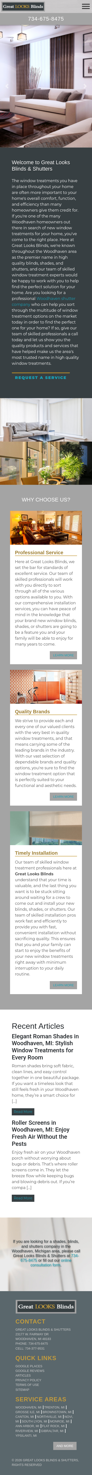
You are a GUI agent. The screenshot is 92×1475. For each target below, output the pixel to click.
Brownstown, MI (56, 1412)
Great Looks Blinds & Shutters (50, 1460)
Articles (23, 1375)
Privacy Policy (28, 1380)
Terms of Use (27, 1385)
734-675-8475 (46, 19)
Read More (23, 1112)
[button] (7, 86)
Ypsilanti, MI (26, 1435)
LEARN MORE (63, 655)
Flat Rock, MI (53, 1426)
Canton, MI (24, 1417)
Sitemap (22, 1390)
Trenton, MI (54, 1407)
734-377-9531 (35, 1348)
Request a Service (41, 377)
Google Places (28, 1366)
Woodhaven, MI (28, 1407)
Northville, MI (49, 1417)
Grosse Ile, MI (27, 1412)
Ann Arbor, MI (27, 1426)
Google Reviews (29, 1371)
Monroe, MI (59, 1421)
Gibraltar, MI (52, 1431)
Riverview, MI (26, 1431)
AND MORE (64, 1446)
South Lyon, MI (34, 1421)
